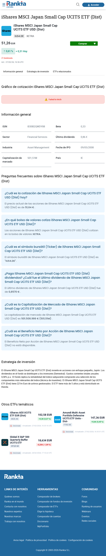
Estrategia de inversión (38, 71)
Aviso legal (18, 540)
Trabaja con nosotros (14, 521)
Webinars (86, 511)
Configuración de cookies (80, 540)
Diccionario (42, 521)
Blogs (84, 501)
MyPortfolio (43, 526)
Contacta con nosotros (15, 506)
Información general (13, 71)
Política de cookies (57, 540)
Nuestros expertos (13, 511)
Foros (84, 496)
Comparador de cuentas (49, 516)
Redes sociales (89, 520)
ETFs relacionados (62, 71)
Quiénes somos (11, 496)
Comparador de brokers (48, 496)
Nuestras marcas (12, 516)
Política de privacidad (36, 540)
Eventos (85, 516)
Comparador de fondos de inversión (54, 501)
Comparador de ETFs (47, 506)
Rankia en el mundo (14, 501)
